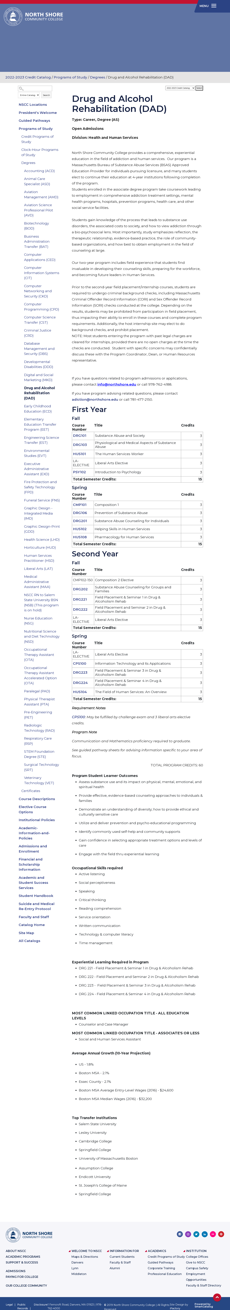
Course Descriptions (37, 799)
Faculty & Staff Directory (203, 1285)
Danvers (77, 1262)
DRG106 (80, 513)
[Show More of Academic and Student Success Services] (59, 877)
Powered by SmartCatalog (204, 1305)
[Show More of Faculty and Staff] (59, 917)
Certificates (30, 791)
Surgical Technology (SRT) (41, 767)
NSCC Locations (33, 105)
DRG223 (80, 672)
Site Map (26, 933)
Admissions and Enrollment (33, 848)
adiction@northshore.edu (95, 399)
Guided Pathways (34, 121)
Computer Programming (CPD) (41, 306)
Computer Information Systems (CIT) (41, 273)
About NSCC (16, 1251)
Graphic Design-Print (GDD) (42, 529)
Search (46, 95)
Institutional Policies (37, 820)
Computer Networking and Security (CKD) (38, 291)
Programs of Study (70, 77)
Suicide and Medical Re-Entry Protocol (36, 906)
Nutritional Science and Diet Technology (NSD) (41, 636)
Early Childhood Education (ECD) (38, 408)
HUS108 (80, 537)
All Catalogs (29, 941)
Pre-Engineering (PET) (38, 714)
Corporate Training (161, 1268)
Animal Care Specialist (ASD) (37, 181)
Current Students (122, 1256)
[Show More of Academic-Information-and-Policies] (59, 828)
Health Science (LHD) (42, 540)
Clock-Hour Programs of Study (39, 152)
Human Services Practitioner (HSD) (39, 558)
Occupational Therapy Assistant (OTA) (39, 654)
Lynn (74, 1268)
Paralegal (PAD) (37, 691)
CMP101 (79, 505)
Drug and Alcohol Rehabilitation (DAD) (39, 393)
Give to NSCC (195, 1262)
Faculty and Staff (34, 917)
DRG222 (80, 609)
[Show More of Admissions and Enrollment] (59, 846)
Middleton (78, 1274)
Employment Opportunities (196, 1276)
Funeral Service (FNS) (42, 500)
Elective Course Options (32, 809)
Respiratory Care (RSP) (38, 741)
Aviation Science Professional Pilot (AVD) (38, 210)
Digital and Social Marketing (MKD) (38, 377)
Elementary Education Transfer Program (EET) (40, 424)
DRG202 (80, 589)
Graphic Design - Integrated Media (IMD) (38, 513)
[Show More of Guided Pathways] (59, 120)
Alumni (115, 1268)
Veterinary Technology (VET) (39, 780)
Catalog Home (32, 925)
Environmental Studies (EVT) (36, 453)
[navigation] (207, 6)
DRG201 (80, 521)
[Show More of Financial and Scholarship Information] (59, 859)
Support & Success (22, 1262)
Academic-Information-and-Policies (34, 833)
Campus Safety (197, 1268)
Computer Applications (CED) (40, 257)
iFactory (175, 1308)
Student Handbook (36, 896)
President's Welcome (38, 113)
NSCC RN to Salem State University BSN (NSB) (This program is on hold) (41, 602)
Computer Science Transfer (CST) (40, 320)
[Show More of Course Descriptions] (59, 799)
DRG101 (79, 436)
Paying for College (22, 1277)
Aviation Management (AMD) (41, 194)
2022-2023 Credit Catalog (28, 77)
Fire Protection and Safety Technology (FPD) (40, 487)
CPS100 (79, 663)
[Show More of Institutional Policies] (59, 820)
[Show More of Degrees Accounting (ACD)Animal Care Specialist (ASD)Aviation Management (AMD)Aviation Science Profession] (59, 163)
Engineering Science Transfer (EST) (41, 440)
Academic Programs (23, 1256)
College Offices (197, 1256)
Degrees (97, 77)
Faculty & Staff (120, 1262)
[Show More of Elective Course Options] (59, 807)
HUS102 (80, 529)
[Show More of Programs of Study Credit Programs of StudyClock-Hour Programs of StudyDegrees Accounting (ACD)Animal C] (59, 129)
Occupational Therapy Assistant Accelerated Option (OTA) (40, 675)
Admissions (16, 1271)
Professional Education (165, 1274)
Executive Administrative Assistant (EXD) (36, 469)
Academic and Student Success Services (33, 883)
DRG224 (80, 683)
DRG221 (80, 599)
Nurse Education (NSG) (38, 621)
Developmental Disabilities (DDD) (38, 364)
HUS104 (80, 692)
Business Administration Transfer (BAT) (37, 241)
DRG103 (80, 445)
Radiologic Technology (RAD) (39, 728)
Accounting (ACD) (39, 171)
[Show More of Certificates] (59, 791)
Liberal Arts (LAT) (38, 569)
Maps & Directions (84, 1256)
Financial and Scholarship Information (31, 864)
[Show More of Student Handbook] (59, 896)
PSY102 (79, 472)
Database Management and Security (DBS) (39, 348)
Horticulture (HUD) (40, 547)
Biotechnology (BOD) (36, 226)
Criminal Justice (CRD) (37, 333)
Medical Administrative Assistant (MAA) (37, 582)
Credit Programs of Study (37, 139)
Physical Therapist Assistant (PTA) (39, 701)
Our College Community (26, 1285)
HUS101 (79, 454)
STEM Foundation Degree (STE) (39, 754)
